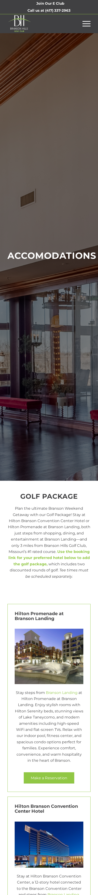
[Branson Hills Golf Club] (40, 23)
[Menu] (84, 23)
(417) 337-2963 (58, 10)
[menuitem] (50, 3)
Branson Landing (62, 692)
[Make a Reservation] (49, 777)
